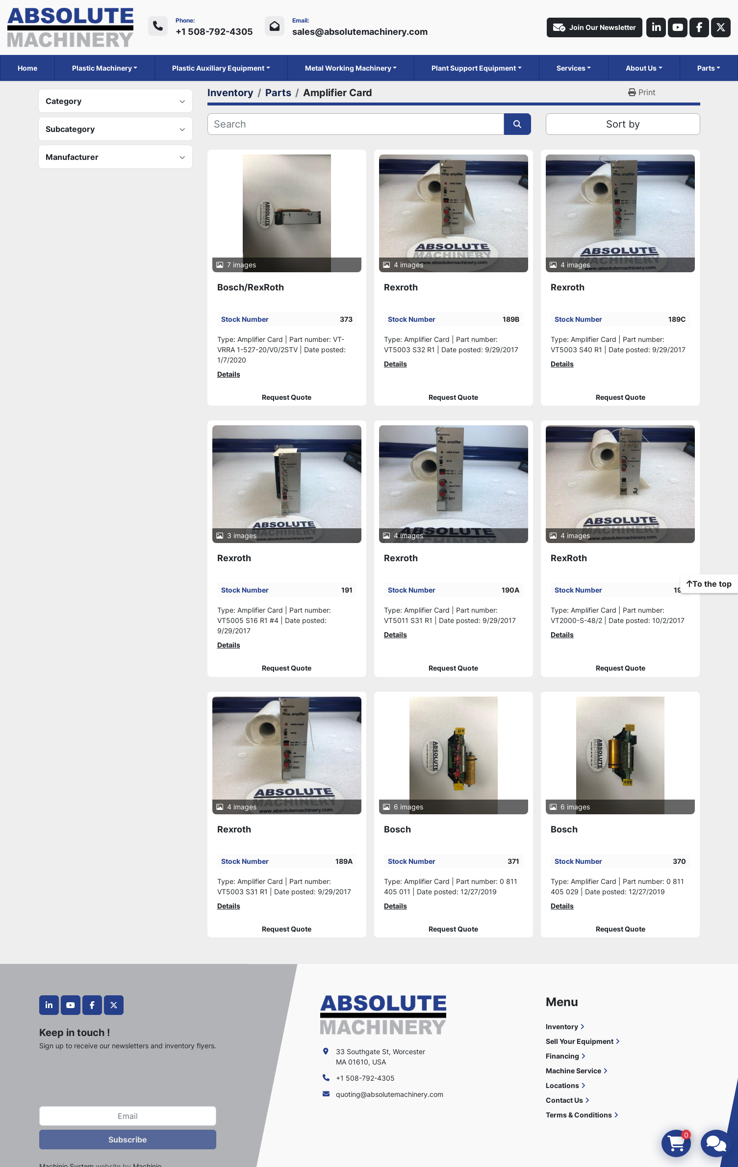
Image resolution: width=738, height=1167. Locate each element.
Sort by (623, 124)
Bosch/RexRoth (250, 287)
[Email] (127, 1116)
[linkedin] (656, 27)
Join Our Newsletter (594, 27)
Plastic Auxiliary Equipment (218, 68)
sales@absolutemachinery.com (360, 31)
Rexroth (401, 287)
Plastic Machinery (102, 68)
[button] (105, 68)
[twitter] (721, 27)
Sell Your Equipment (579, 1041)
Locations (562, 1085)
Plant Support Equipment (474, 68)
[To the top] (709, 583)
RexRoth (569, 558)
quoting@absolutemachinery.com (389, 1094)
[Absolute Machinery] (383, 1014)
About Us (641, 68)
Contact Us (564, 1100)
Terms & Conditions (579, 1115)
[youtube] (677, 27)
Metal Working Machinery (348, 68)
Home (27, 68)
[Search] (355, 124)
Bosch (397, 829)
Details (228, 374)
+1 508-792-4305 (214, 31)
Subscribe (127, 1139)
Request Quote (286, 397)
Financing (562, 1056)
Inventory (562, 1026)
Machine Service (573, 1070)
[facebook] (699, 27)
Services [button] (571, 68)
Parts (706, 68)
